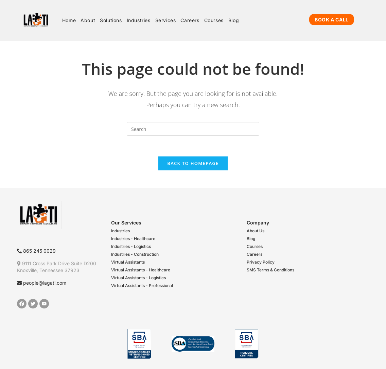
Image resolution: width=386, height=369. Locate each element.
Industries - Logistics (131, 246)
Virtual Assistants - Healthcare (140, 269)
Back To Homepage (192, 163)
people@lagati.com (41, 283)
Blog (251, 238)
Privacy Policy (261, 262)
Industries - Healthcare (133, 238)
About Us (255, 230)
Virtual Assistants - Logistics (138, 277)
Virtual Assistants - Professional (142, 285)
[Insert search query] (193, 129)
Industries (120, 230)
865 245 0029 (36, 251)
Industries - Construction (135, 254)
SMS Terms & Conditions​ (270, 269)
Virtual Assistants (128, 262)
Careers (254, 254)
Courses (255, 246)
